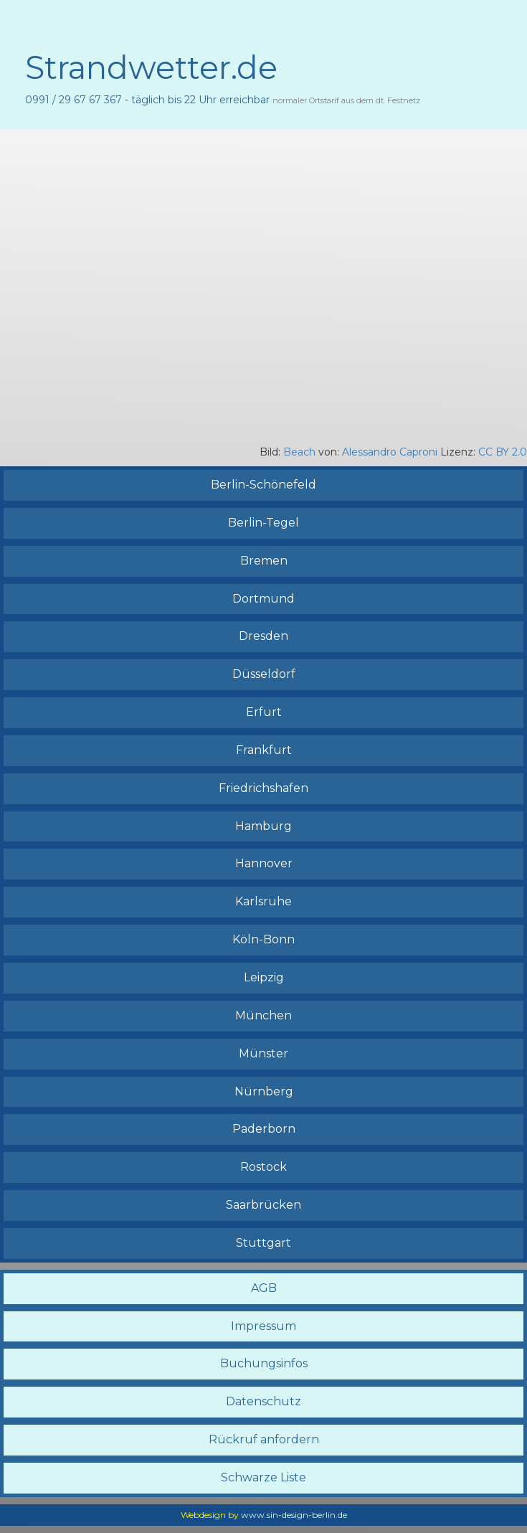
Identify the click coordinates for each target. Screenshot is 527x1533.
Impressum (263, 1326)
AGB (264, 1288)
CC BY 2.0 (501, 451)
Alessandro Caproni (389, 451)
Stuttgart (263, 1243)
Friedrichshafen (263, 788)
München (263, 1015)
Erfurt (264, 712)
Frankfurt (264, 750)
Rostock (263, 1167)
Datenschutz (263, 1401)
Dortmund (263, 598)
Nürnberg (263, 1091)
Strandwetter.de (151, 67)
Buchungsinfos (264, 1363)
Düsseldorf (263, 674)
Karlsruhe (263, 901)
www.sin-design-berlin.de (294, 1514)
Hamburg (263, 826)
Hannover (264, 863)
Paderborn (263, 1129)
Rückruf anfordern (264, 1439)
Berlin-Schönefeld (263, 484)
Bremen (264, 560)
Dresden (263, 636)
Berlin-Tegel (263, 522)
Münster (263, 1053)
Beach (299, 451)
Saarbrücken (263, 1205)
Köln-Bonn (263, 939)
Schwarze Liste (263, 1477)
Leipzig (264, 977)
